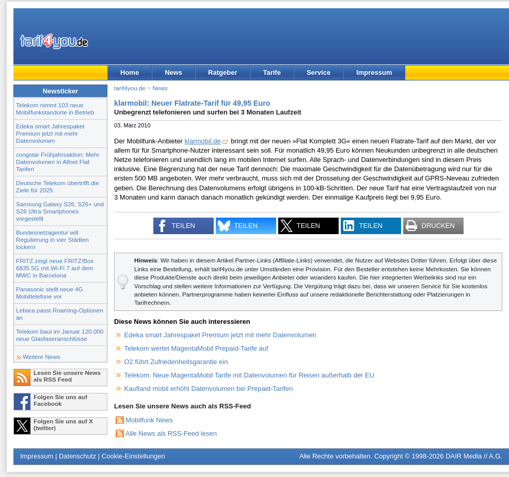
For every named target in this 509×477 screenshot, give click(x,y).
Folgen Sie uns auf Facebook (60, 400)
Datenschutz (77, 456)
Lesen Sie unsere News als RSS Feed (67, 376)
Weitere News (41, 356)
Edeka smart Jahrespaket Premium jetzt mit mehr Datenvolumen (50, 133)
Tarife (271, 72)
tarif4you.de (130, 88)
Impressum (374, 72)
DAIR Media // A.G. (474, 456)
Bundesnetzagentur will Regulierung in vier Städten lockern (52, 239)
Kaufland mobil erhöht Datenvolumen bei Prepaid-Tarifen (208, 388)
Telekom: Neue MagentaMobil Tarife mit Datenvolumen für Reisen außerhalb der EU (249, 375)
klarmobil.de (203, 141)
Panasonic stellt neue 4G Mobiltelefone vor (49, 293)
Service (318, 72)
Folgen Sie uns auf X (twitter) (63, 424)
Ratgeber (222, 72)
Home (129, 72)
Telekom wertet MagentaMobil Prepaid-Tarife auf (196, 348)
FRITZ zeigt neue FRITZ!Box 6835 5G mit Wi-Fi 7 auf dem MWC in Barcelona (54, 267)
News (173, 72)
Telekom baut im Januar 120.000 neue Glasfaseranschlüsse (60, 335)
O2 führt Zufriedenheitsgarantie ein (176, 362)
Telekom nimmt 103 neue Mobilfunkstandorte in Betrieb (55, 109)
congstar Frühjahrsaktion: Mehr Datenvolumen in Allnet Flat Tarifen (58, 161)
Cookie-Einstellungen (133, 456)
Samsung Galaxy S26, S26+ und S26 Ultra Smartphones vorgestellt (60, 211)
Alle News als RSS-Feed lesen (171, 433)
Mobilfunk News (149, 420)
